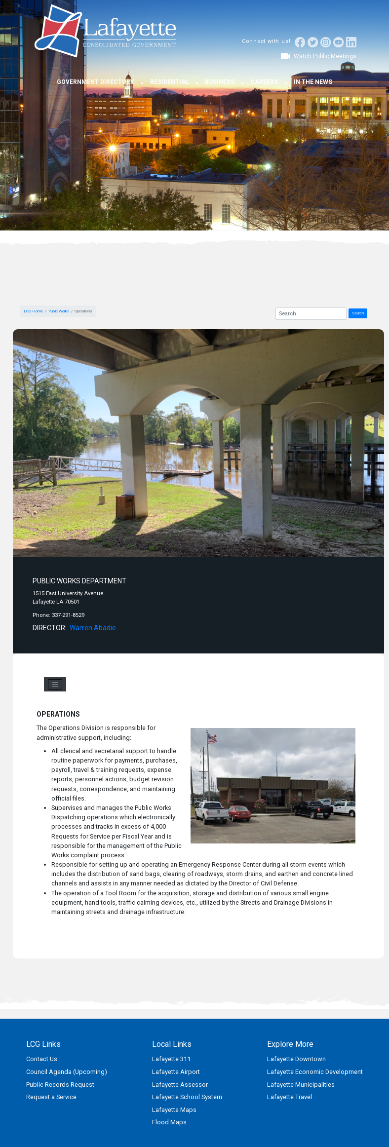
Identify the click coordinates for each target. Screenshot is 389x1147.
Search (358, 313)
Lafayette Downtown (296, 1059)
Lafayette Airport (176, 1071)
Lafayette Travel (289, 1097)
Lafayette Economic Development (315, 1071)
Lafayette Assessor (180, 1084)
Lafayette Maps (174, 1109)
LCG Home (33, 311)
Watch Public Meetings (325, 56)
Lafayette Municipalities (301, 1084)
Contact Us (41, 1059)
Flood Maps (169, 1122)
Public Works (58, 311)
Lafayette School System (187, 1097)
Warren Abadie (93, 628)
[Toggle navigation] (55, 684)
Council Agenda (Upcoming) (66, 1071)
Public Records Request (60, 1084)
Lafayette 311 (171, 1059)
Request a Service (51, 1097)
